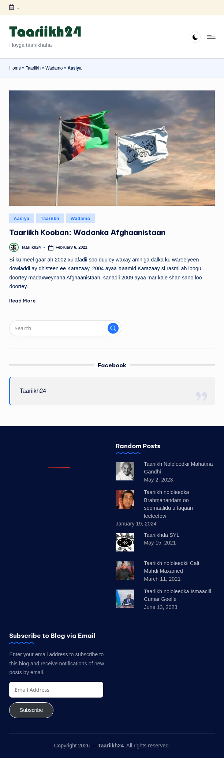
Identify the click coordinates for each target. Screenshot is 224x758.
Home (15, 68)
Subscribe (31, 710)
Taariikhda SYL (161, 535)
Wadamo (54, 68)
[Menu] (210, 37)
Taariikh (33, 68)
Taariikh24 (33, 391)
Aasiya (21, 218)
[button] (113, 328)
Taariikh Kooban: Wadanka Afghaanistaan (87, 232)
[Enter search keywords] (65, 328)
